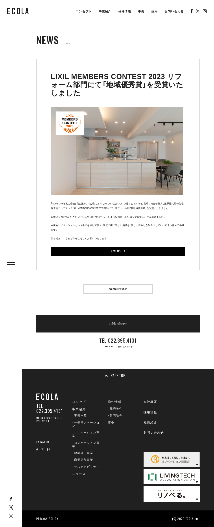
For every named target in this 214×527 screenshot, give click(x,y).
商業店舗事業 (83, 459)
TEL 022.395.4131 (49, 408)
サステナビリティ (87, 466)
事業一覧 (80, 415)
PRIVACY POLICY (47, 518)
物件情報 (124, 11)
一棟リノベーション (86, 424)
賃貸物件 (116, 415)
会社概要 (150, 402)
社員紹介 (150, 422)
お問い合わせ (174, 11)
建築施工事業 (83, 453)
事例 (141, 11)
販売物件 (116, 408)
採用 (154, 11)
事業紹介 (105, 11)
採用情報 (150, 412)
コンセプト (84, 11)
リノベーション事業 (86, 434)
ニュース (79, 474)
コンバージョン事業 (86, 444)
